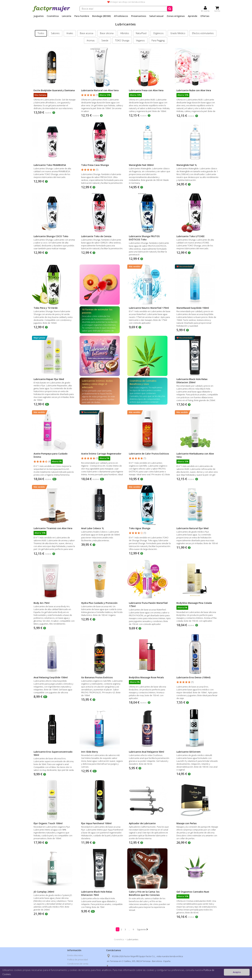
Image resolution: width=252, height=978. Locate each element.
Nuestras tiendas (75, 972)
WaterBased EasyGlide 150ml (192, 307)
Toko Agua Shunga (139, 528)
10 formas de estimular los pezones (97, 311)
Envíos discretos (75, 955)
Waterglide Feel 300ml (141, 165)
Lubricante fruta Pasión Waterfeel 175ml (148, 604)
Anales (69, 33)
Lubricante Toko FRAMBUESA (50, 165)
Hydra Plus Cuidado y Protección (99, 602)
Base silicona (106, 33)
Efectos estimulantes (203, 33)
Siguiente (142, 929)
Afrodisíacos (121, 16)
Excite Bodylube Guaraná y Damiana (54, 90)
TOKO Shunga (122, 40)
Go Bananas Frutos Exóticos (97, 677)
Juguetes (39, 16)
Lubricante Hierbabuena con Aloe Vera (195, 455)
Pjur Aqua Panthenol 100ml (96, 823)
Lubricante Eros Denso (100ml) (193, 677)
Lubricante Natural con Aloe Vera (100, 90)
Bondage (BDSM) (101, 16)
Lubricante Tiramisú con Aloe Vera (53, 528)
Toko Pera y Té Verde (46, 307)
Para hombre (81, 16)
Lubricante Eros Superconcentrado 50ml (53, 753)
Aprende (192, 16)
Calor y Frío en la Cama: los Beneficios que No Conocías (144, 893)
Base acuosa (86, 33)
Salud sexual (156, 16)
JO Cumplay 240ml (44, 891)
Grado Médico (177, 33)
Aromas (91, 40)
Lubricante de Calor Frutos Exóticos (149, 453)
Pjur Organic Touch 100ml (48, 823)
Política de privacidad (77, 959)
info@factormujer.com (129, 973)
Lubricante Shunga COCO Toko (51, 236)
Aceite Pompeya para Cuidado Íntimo (51, 455)
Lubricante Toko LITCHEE (190, 236)
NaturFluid (141, 33)
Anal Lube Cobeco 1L (92, 528)
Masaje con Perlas (186, 823)
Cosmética (53, 16)
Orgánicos (158, 33)
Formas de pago (74, 967)
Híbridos (124, 33)
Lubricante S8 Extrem (188, 751)
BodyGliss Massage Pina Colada (194, 602)
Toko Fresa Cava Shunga (95, 165)
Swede (104, 40)
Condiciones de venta (77, 963)
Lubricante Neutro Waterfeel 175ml (149, 307)
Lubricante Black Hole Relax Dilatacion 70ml (96, 893)
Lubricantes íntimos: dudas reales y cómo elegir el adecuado (97, 384)
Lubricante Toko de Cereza (96, 236)
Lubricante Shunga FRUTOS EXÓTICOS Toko (144, 238)
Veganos (140, 40)
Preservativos (138, 16)
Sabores (55, 33)
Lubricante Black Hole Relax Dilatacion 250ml (191, 381)
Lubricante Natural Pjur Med (192, 528)
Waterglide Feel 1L (186, 165)
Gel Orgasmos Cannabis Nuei (192, 891)
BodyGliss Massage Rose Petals (146, 677)
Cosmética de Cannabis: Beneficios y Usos (143, 382)
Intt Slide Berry (89, 751)
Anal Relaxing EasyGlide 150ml (51, 677)
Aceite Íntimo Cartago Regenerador (101, 453)
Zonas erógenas (176, 16)
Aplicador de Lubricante (142, 823)
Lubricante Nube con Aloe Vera (193, 90)
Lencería (66, 16)
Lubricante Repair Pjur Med (49, 379)
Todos (41, 33)
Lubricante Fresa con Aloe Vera (146, 90)
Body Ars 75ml (42, 602)
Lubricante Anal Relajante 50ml (146, 751)
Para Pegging (158, 40)
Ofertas (204, 16)
